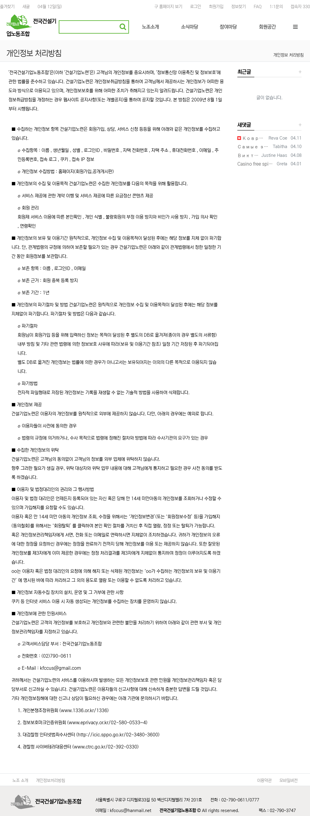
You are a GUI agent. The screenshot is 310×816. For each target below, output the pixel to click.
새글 (26, 6)
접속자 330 (300, 6)
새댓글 (244, 125)
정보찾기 (238, 6)
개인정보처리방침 (50, 780)
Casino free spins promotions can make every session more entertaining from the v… (256, 164)
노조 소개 (20, 780)
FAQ (258, 6)
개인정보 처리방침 (288, 55)
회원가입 (216, 6)
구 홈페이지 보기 (168, 6)
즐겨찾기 (7, 6)
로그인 (195, 6)
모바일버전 (288, 780)
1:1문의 (276, 6)
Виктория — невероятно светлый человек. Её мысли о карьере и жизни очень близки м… (248, 155)
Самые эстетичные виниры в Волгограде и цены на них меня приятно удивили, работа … (254, 146)
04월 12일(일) (50, 6)
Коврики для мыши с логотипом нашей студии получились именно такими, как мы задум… (251, 138)
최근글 (244, 72)
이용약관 (264, 780)
